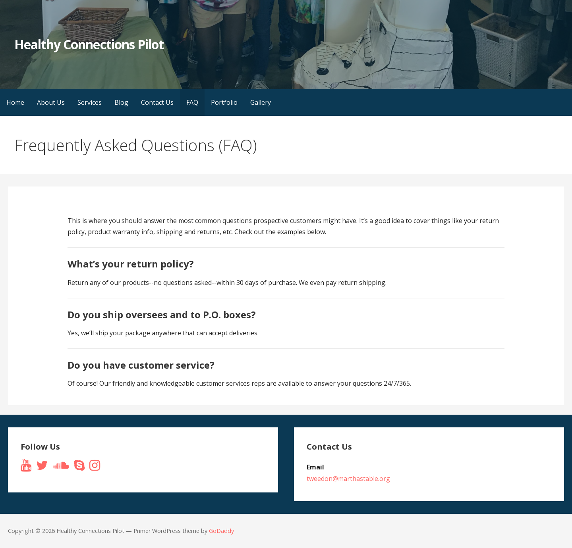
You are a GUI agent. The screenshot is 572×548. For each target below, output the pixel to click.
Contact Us (157, 102)
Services (89, 102)
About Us (51, 102)
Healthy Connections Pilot (89, 44)
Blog (121, 102)
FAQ (192, 102)
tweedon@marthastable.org (348, 478)
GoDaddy (221, 531)
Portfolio (224, 102)
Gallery (260, 102)
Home (15, 102)
